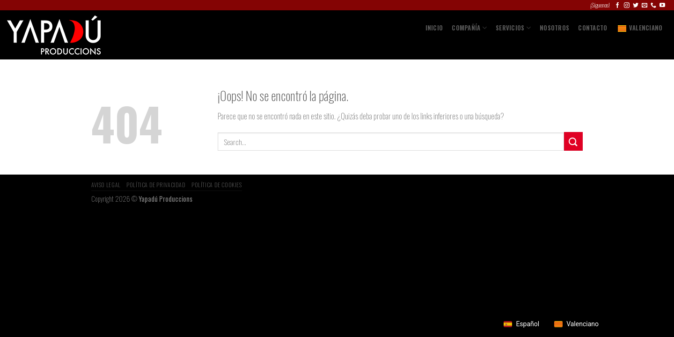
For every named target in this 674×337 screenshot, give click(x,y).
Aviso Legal (106, 184)
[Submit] (573, 141)
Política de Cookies (216, 184)
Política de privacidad (155, 184)
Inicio (434, 27)
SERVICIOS (513, 27)
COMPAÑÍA (469, 27)
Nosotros (554, 27)
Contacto (592, 27)
